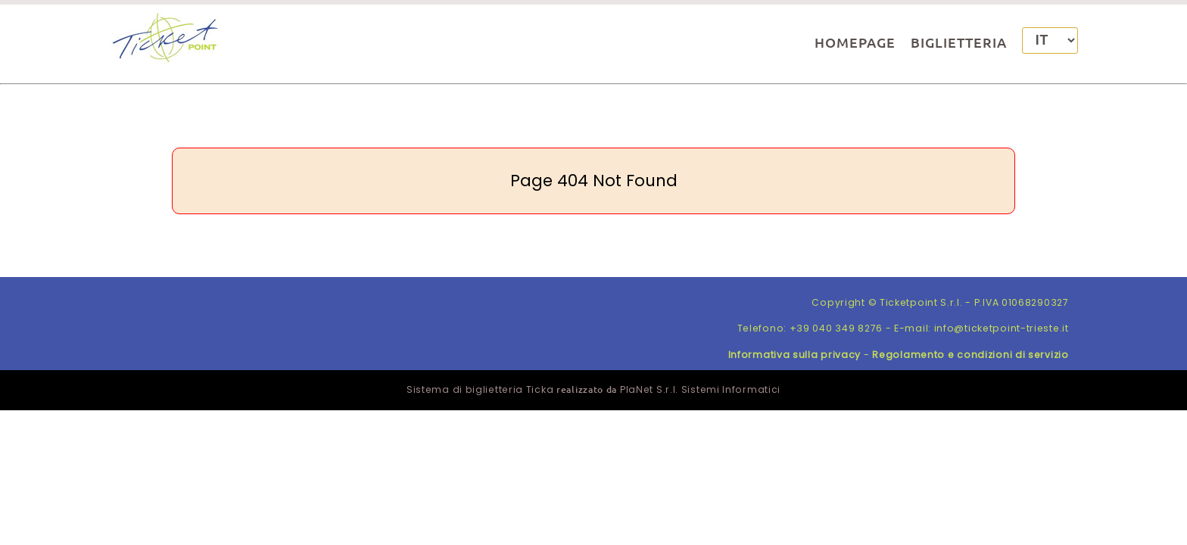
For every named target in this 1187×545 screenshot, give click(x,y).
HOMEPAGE (855, 42)
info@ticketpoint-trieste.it (1001, 328)
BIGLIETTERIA (959, 42)
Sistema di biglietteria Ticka (480, 389)
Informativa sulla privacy (794, 354)
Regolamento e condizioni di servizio (970, 354)
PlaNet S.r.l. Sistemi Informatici (700, 389)
